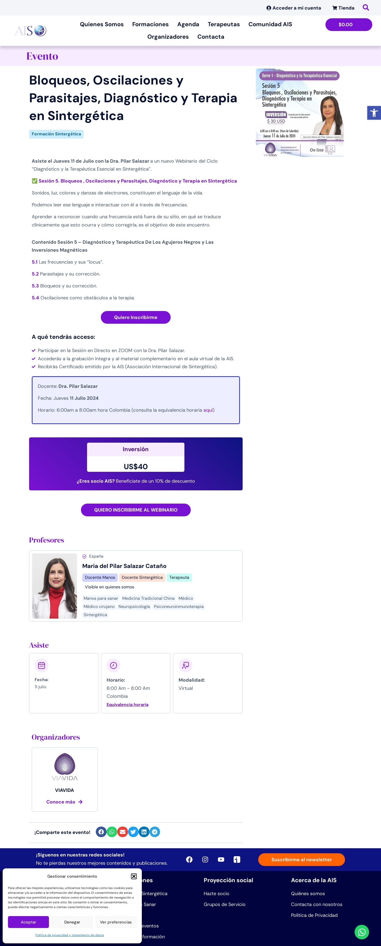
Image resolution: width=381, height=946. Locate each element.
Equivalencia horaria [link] (127, 704)
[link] (374, 113)
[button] (134, 876)
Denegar (72, 922)
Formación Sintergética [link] (56, 134)
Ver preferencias (116, 922)
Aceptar (28, 922)
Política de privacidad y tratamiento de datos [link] (69, 935)
